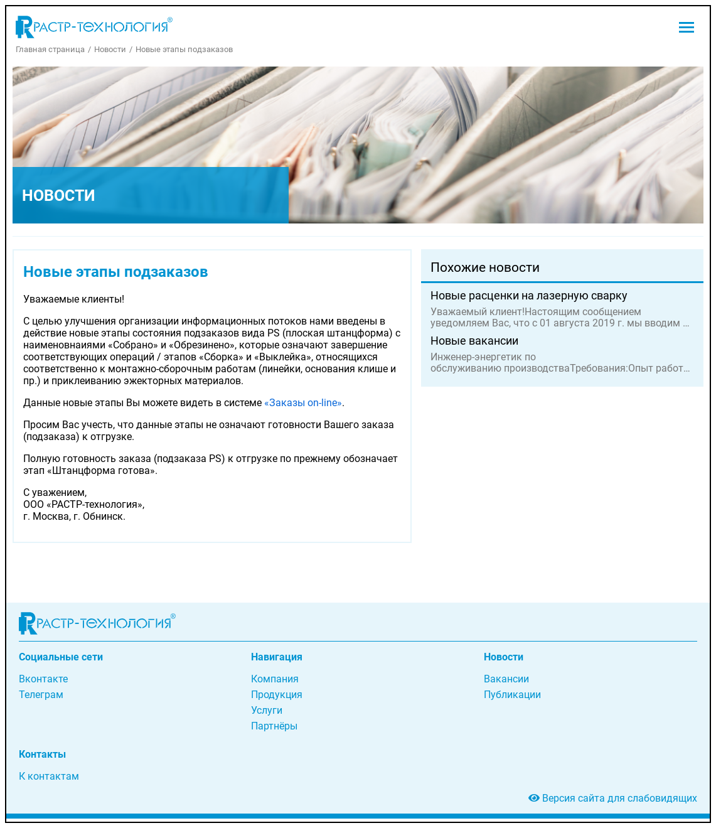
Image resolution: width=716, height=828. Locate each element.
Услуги (266, 710)
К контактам (49, 776)
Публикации (512, 695)
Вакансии (506, 679)
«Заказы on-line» (303, 403)
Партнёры (274, 726)
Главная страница (50, 49)
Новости (110, 49)
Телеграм (41, 695)
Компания (275, 679)
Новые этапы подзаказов (184, 49)
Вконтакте (43, 679)
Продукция (276, 695)
